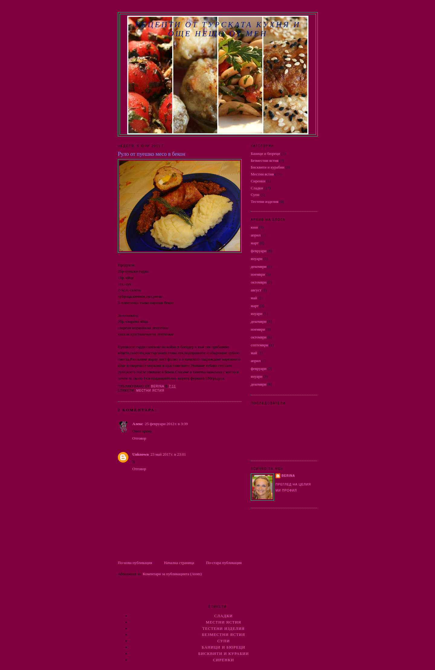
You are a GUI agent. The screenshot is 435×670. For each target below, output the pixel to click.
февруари (258, 250)
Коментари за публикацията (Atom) (172, 574)
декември (258, 266)
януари (257, 258)
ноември (258, 274)
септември (259, 345)
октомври (258, 282)
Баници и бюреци (265, 153)
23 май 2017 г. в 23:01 (168, 454)
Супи (255, 194)
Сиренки (258, 181)
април (256, 235)
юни (254, 227)
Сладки (257, 188)
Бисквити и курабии (267, 167)
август (256, 290)
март (255, 243)
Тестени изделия (265, 201)
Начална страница (179, 562)
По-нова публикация (135, 562)
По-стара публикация (224, 562)
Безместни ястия (265, 160)
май (254, 298)
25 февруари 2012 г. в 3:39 (166, 424)
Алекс (137, 424)
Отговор (139, 438)
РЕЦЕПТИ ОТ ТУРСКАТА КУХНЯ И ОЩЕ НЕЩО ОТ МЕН (218, 29)
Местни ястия (150, 390)
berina (288, 475)
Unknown (140, 454)
